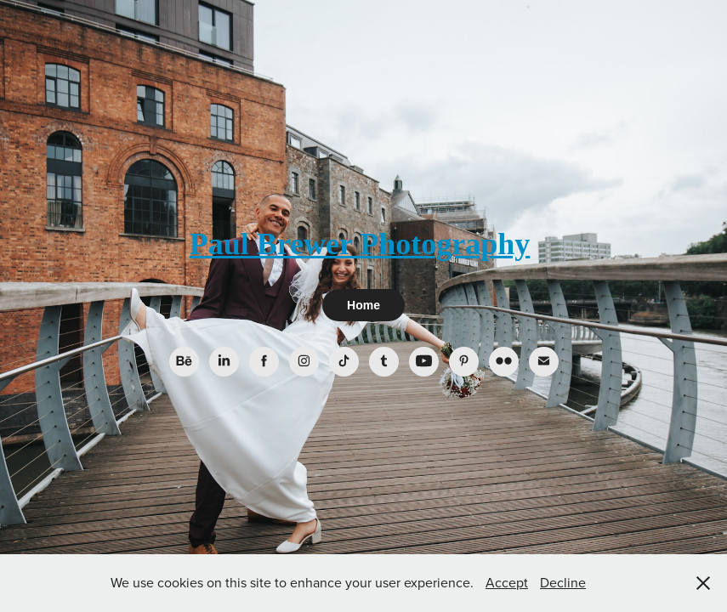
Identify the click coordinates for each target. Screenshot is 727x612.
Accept (507, 582)
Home (363, 305)
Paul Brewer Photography (360, 244)
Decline (563, 582)
